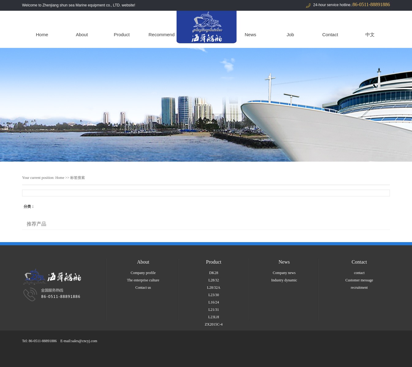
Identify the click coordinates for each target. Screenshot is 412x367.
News (250, 34)
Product (122, 34)
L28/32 (213, 280)
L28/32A (213, 287)
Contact (330, 34)
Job (290, 34)
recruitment (359, 287)
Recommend (161, 34)
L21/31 (213, 309)
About (82, 34)
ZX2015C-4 (214, 324)
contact (359, 273)
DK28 (213, 273)
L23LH (213, 317)
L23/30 (213, 295)
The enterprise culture (143, 280)
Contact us (143, 287)
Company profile (143, 273)
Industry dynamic (284, 280)
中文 (370, 34)
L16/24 (213, 302)
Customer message (359, 280)
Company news (284, 273)
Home (42, 34)
